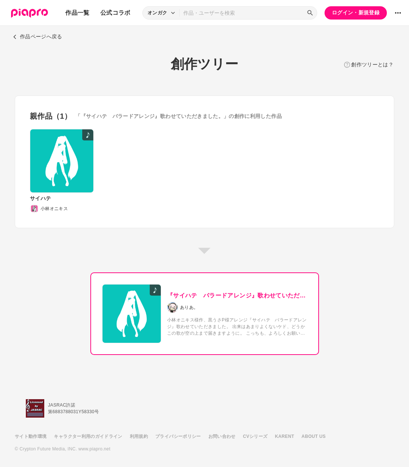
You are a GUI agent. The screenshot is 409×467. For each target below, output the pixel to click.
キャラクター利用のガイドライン (88, 436)
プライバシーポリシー (178, 436)
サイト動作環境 (30, 436)
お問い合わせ (222, 436)
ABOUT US (314, 436)
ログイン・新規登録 (355, 12)
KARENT (284, 436)
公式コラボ (115, 13)
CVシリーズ (255, 436)
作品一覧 (77, 13)
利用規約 (139, 436)
